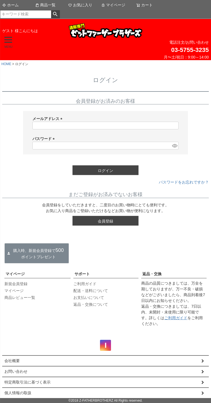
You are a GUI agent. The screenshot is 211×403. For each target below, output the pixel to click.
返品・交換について (90, 304)
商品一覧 (45, 5)
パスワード (44, 139)
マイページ (113, 5)
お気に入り (80, 5)
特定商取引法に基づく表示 (27, 382)
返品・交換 (152, 274)
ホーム (10, 5)
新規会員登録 (15, 284)
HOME (6, 64)
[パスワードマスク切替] (174, 145)
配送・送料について (90, 290)
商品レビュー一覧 (19, 297)
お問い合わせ (15, 371)
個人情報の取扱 (17, 393)
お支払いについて (88, 297)
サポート (82, 274)
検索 (55, 14)
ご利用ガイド (84, 284)
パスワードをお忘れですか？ (184, 182)
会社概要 (12, 360)
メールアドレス (48, 118)
